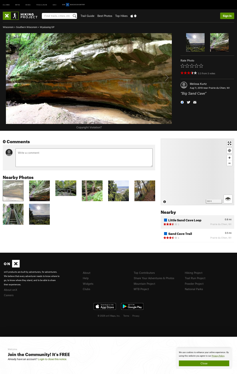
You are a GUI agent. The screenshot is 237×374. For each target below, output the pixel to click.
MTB (17, 4)
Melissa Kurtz (198, 83)
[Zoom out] (229, 163)
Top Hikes (121, 15)
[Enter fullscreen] (229, 143)
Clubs (86, 289)
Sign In (227, 15)
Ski (55, 4)
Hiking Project (193, 272)
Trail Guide (87, 15)
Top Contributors (144, 272)
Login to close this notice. (52, 359)
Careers (9, 295)
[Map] (197, 172)
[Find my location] (229, 150)
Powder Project (194, 283)
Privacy (135, 315)
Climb (6, 4)
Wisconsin (8, 27)
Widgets (88, 283)
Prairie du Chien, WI (219, 87)
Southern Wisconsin (26, 27)
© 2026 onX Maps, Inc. (109, 315)
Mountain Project (144, 283)
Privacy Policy (218, 356)
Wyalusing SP (47, 27)
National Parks (194, 289)
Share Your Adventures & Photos (154, 278)
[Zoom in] (229, 157)
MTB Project (141, 289)
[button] (182, 102)
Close (204, 363)
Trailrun (41, 4)
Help (86, 278)
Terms (126, 315)
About (86, 272)
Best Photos (104, 15)
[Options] (228, 199)
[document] (204, 358)
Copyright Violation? (89, 127)
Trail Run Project (195, 278)
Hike (28, 4)
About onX (10, 289)
